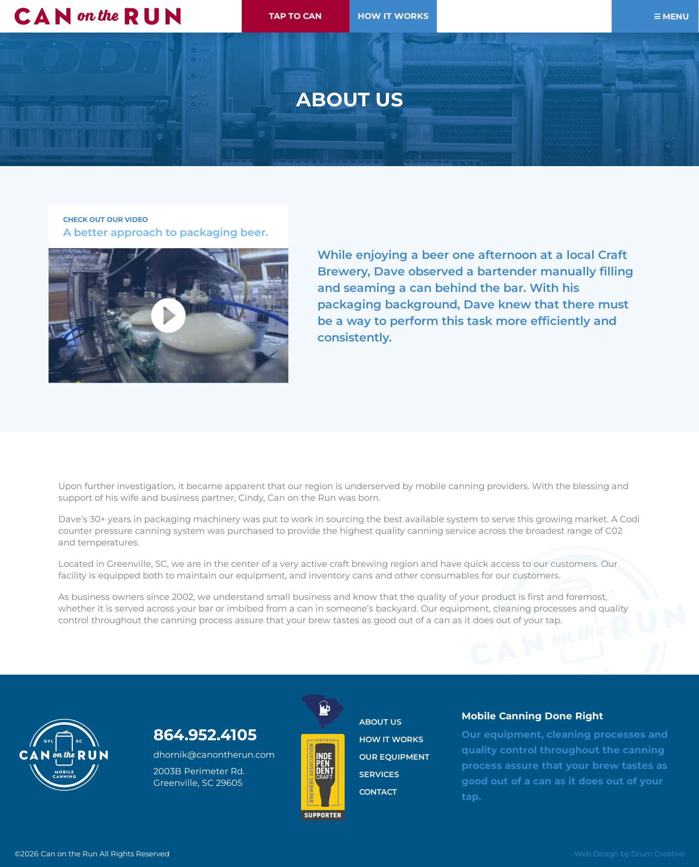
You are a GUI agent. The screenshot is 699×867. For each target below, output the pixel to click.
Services (379, 774)
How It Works (391, 739)
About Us (380, 722)
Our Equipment (394, 757)
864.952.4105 (205, 734)
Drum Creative (657, 853)
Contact (378, 792)
